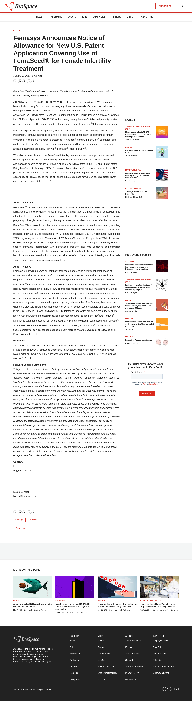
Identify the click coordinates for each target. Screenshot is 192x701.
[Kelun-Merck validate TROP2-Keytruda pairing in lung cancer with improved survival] (162, 132)
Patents (33, 519)
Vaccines (129, 261)
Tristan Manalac (131, 156)
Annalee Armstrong (132, 140)
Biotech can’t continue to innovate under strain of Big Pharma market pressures (139, 324)
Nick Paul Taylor (131, 181)
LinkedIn (33, 334)
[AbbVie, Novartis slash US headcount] (162, 193)
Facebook (18, 334)
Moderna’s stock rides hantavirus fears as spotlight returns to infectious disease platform (139, 267)
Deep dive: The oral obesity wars (138, 340)
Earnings (60, 601)
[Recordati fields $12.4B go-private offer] (162, 152)
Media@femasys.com (24, 496)
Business (129, 300)
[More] (44, 17)
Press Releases (19, 31)
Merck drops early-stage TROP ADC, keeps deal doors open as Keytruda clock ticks (72, 606)
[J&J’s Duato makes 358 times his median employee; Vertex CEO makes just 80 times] (162, 305)
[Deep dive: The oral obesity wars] (162, 342)
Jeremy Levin (130, 329)
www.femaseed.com (55, 260)
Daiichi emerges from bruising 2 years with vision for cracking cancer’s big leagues (138, 287)
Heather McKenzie (132, 343)
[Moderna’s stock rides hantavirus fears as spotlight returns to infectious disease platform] (162, 266)
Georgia (19, 519)
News (39, 17)
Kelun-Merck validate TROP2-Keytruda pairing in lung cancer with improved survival (138, 134)
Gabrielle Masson (40, 610)
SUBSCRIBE (165, 6)
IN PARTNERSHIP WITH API (151, 601)
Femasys (20, 528)
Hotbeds (116, 17)
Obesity (129, 337)
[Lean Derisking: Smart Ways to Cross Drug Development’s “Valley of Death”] (159, 587)
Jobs (84, 17)
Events (72, 17)
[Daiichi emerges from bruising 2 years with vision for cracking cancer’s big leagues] (162, 285)
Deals (16, 601)
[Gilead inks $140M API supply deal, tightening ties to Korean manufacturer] (162, 175)
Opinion (129, 319)
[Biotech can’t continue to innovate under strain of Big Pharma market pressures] (162, 324)
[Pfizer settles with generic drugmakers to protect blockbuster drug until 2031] (117, 587)
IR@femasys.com (22, 470)
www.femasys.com (87, 330)
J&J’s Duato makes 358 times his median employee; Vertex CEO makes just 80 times (139, 305)
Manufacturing (133, 170)
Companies (99, 17)
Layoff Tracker (133, 188)
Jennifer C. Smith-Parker (169, 610)
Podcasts (56, 17)
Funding (129, 147)
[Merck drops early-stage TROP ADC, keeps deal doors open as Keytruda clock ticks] (74, 587)
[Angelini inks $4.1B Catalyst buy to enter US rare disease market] (32, 587)
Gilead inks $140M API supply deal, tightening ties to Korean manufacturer (137, 175)
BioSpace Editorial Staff (133, 197)
